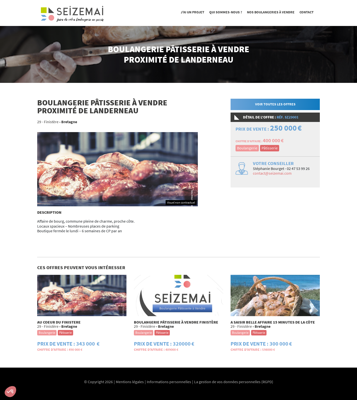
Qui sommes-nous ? (225, 12)
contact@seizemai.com (272, 173)
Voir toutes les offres (275, 104)
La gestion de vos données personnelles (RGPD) (233, 381)
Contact (306, 12)
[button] (10, 392)
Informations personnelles (169, 381)
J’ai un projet (192, 12)
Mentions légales (130, 381)
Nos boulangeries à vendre (271, 12)
